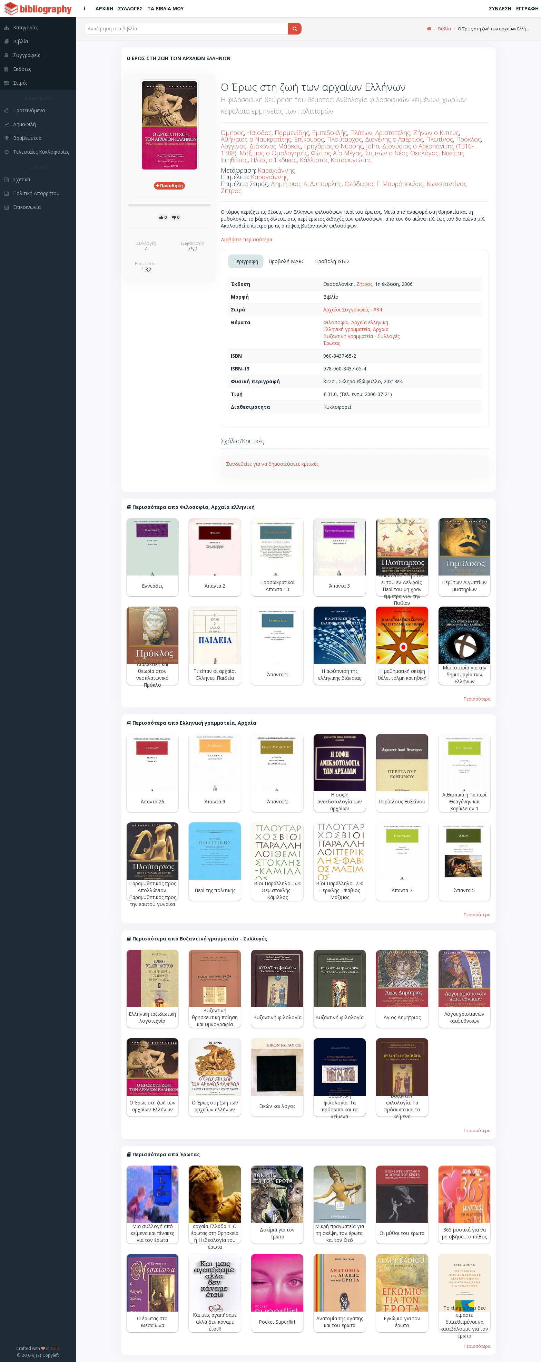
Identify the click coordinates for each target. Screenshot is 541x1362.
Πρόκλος (468, 139)
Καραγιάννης (276, 170)
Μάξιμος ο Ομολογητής (273, 153)
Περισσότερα (477, 699)
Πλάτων (361, 132)
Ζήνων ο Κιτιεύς (436, 132)
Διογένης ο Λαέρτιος (394, 139)
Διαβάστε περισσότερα (246, 239)
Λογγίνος (233, 146)
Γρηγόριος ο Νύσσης (333, 146)
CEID (55, 1348)
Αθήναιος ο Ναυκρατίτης (256, 139)
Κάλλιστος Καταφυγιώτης (336, 160)
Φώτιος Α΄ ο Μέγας (336, 153)
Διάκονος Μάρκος (275, 146)
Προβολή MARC (286, 261)
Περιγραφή (245, 261)
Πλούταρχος (344, 139)
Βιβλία (444, 29)
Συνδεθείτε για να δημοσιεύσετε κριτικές (272, 464)
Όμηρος (232, 132)
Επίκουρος (309, 139)
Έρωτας (331, 343)
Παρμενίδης (292, 132)
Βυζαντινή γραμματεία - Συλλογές (361, 336)
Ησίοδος (259, 132)
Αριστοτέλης (392, 132)
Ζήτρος (364, 284)
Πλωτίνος (439, 139)
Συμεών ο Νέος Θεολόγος (402, 153)
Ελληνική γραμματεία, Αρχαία (355, 329)
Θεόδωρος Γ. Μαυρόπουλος (384, 184)
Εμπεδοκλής (329, 132)
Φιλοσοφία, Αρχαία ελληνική (355, 322)
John (372, 146)
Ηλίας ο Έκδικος (274, 160)
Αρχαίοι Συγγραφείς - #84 (352, 309)
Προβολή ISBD (332, 261)
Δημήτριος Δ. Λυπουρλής (306, 184)
